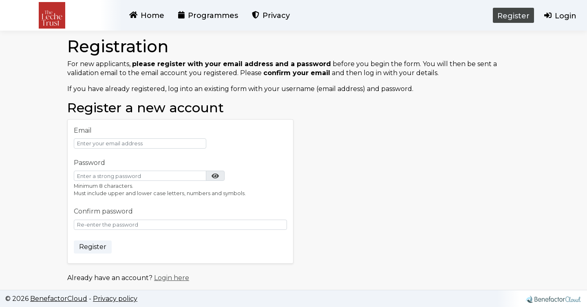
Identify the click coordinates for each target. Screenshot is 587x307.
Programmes (208, 17)
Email (83, 130)
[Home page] (52, 15)
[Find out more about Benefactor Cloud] (553, 297)
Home (146, 17)
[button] (215, 176)
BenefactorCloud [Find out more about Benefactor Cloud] (58, 299)
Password (89, 163)
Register (513, 15)
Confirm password (103, 211)
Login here (171, 278)
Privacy (271, 17)
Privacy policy (115, 299)
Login (560, 16)
